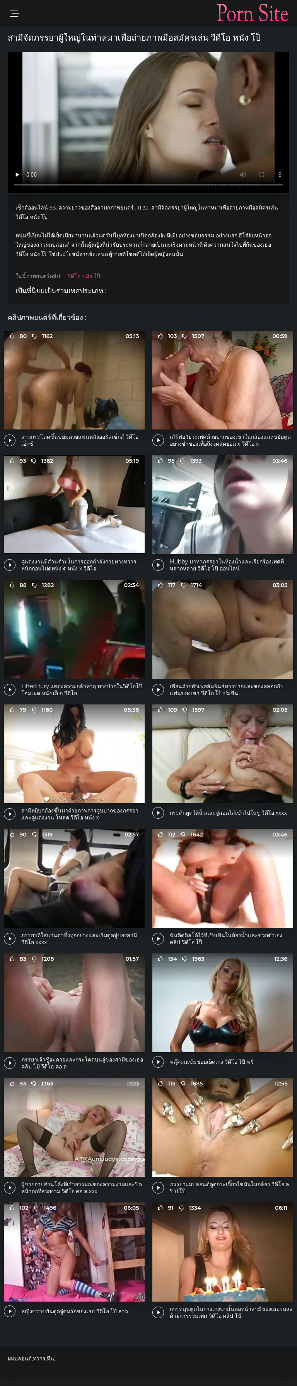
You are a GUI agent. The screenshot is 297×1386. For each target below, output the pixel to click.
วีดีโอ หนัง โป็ (84, 276)
